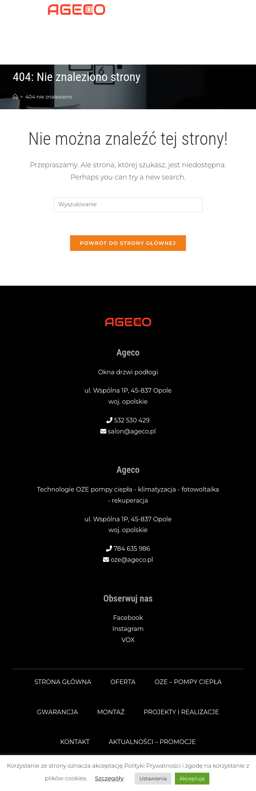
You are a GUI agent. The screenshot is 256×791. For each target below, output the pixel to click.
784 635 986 (132, 549)
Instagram (127, 629)
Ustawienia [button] (153, 778)
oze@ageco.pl (132, 560)
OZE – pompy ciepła (188, 682)
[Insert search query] (128, 204)
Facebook (128, 618)
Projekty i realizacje (181, 712)
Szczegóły (109, 778)
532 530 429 (132, 420)
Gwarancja (57, 712)
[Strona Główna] (15, 97)
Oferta (122, 682)
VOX (127, 640)
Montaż (110, 712)
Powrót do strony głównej (128, 243)
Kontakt (75, 742)
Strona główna (62, 682)
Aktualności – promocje (152, 742)
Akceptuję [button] (192, 778)
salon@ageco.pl (132, 431)
